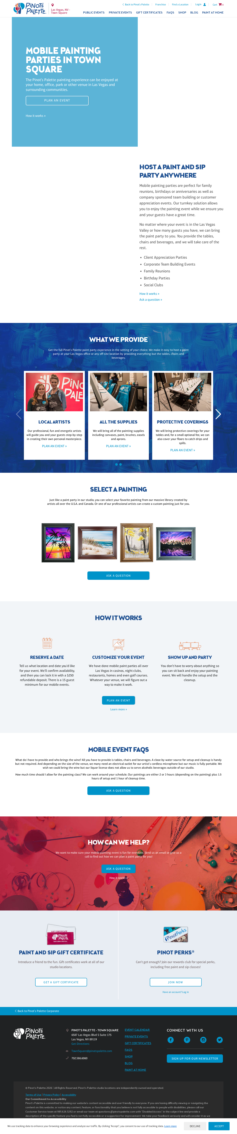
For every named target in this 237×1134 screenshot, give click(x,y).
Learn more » (118, 709)
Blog (194, 13)
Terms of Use (33, 1095)
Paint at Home (212, 13)
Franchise (160, 4)
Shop (182, 13)
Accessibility (69, 1095)
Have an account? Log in (176, 991)
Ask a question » (150, 299)
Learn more (170, 1126)
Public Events (94, 13)
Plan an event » (54, 446)
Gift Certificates (149, 13)
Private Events (120, 13)
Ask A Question (118, 575)
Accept (219, 1126)
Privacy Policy (51, 1095)
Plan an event (57, 100)
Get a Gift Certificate (61, 982)
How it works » (36, 116)
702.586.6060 (79, 1058)
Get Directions (80, 1043)
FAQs (170, 13)
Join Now (175, 982)
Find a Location (180, 4)
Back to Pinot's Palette (137, 4)
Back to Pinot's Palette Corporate (38, 1011)
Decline (195, 1126)
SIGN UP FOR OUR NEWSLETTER (195, 1058)
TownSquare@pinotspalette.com (91, 1051)
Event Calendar (137, 1030)
